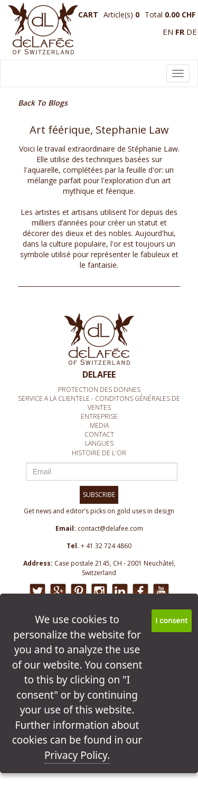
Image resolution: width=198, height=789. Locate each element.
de (191, 31)
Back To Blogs (43, 103)
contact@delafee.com (110, 528)
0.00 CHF (180, 15)
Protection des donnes (99, 389)
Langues (99, 443)
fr (179, 31)
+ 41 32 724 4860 (106, 545)
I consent (172, 620)
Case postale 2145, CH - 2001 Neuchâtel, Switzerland (114, 568)
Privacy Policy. (77, 755)
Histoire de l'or (99, 452)
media (99, 425)
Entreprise (99, 416)
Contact (99, 434)
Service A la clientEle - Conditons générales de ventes (99, 403)
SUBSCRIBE (99, 494)
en (168, 31)
